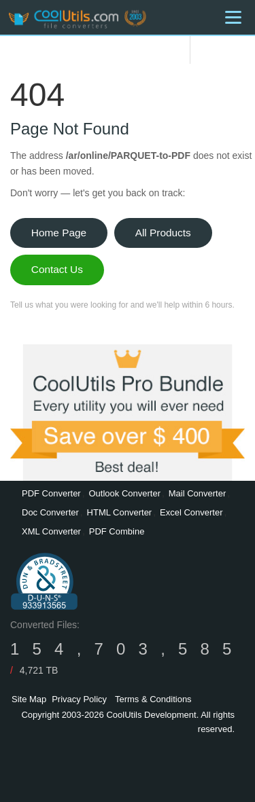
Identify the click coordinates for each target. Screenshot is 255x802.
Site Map (29, 699)
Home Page (58, 232)
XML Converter (51, 531)
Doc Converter (50, 512)
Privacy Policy (79, 699)
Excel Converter (191, 512)
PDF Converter (51, 493)
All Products (163, 232)
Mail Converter (197, 493)
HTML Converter (119, 512)
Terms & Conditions (153, 699)
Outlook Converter (124, 493)
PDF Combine (117, 531)
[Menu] (233, 17)
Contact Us (57, 269)
